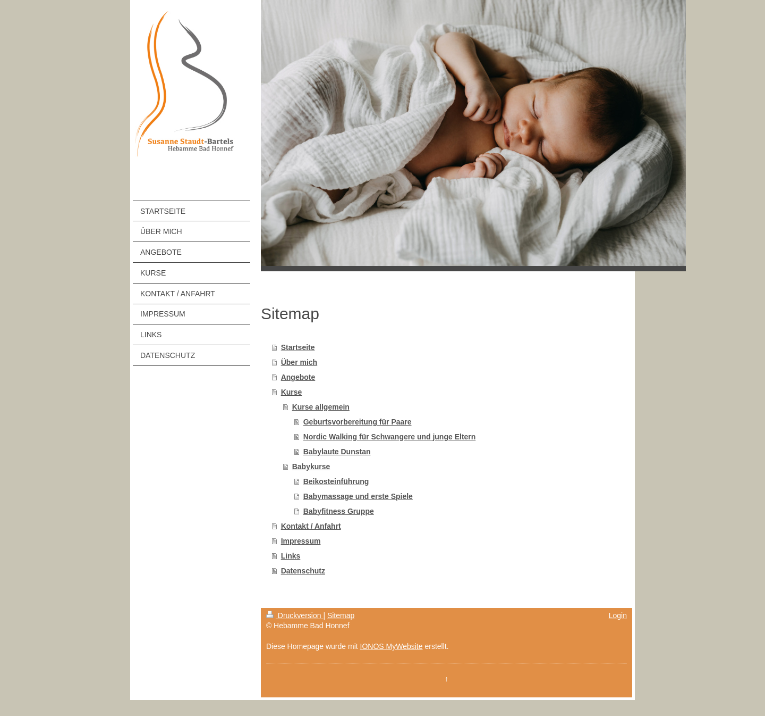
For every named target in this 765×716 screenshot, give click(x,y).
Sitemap (340, 615)
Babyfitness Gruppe (338, 511)
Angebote (298, 377)
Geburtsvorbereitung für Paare (357, 422)
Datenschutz (303, 571)
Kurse (291, 392)
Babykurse (311, 466)
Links (291, 556)
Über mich (299, 362)
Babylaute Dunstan (337, 451)
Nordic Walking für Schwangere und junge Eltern (389, 436)
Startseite (298, 347)
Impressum (301, 541)
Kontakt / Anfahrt (311, 526)
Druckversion (294, 615)
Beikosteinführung (336, 481)
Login (618, 615)
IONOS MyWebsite (391, 646)
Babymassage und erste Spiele (358, 496)
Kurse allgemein (321, 407)
